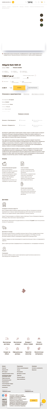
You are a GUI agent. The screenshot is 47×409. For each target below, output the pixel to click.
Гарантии (19, 375)
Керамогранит (5, 381)
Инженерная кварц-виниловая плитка (7, 376)
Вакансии (34, 369)
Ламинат (4, 368)
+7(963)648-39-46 (29, 391)
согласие (11, 396)
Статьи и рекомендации (22, 368)
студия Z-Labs (41, 405)
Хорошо (33, 400)
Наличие (26, 94)
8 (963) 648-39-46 (14, 2)
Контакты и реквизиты (37, 368)
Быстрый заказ (32, 88)
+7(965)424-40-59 (6, 391)
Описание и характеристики (11, 94)
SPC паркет (4, 371)
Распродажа (20, 371)
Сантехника (5, 387)
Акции (18, 369)
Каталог (4, 366)
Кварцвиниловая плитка (8, 373)
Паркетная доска (6, 378)
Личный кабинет (21, 377)
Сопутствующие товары (7, 383)
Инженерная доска (6, 380)
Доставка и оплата (38, 94)
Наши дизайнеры (21, 379)
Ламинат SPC (5, 369)
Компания (34, 366)
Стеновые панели (6, 385)
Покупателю (20, 366)
